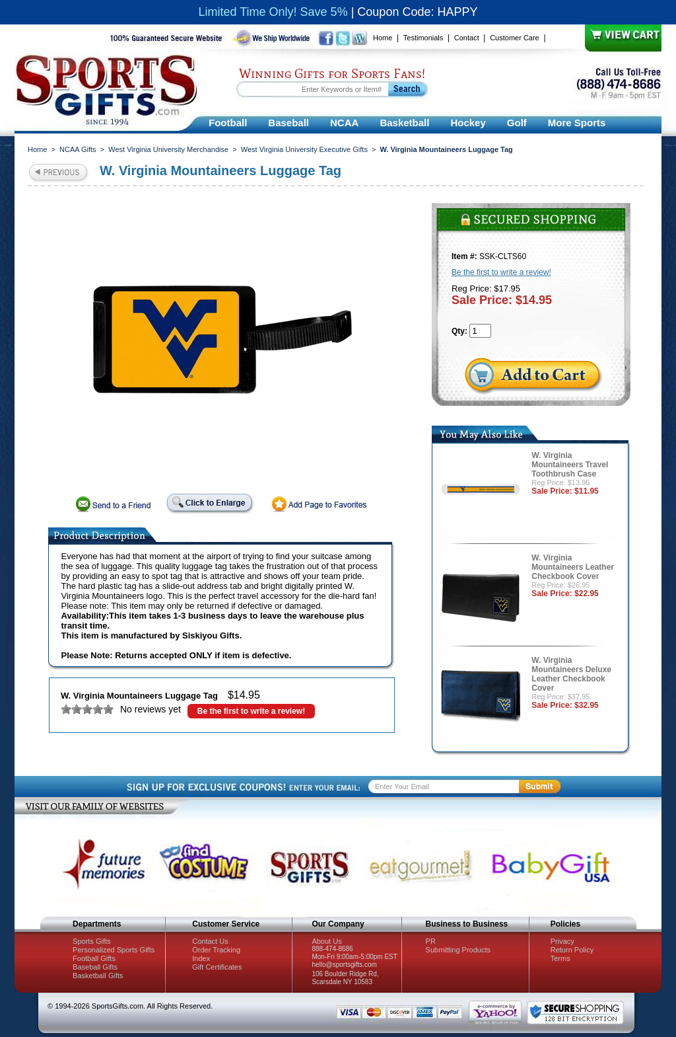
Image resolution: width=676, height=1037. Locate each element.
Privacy (562, 941)
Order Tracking (216, 950)
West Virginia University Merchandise (168, 149)
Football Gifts (94, 958)
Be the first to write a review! (251, 711)
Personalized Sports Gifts (113, 950)
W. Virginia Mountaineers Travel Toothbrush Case (569, 465)
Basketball (404, 122)
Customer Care (514, 38)
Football (228, 122)
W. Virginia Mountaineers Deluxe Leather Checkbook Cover (571, 674)
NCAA (344, 122)
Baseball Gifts (95, 967)
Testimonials (423, 38)
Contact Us (210, 941)
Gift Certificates (217, 967)
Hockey (467, 122)
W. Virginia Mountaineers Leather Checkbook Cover (572, 567)
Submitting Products (458, 950)
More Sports (577, 122)
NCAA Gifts (77, 149)
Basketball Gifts (98, 975)
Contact (466, 38)
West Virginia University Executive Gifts (304, 149)
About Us (326, 941)
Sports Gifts (91, 941)
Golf (517, 122)
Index (201, 958)
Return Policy (572, 950)
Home (382, 38)
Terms (560, 958)
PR (431, 941)
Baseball (288, 122)
